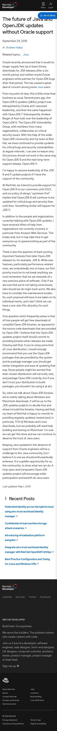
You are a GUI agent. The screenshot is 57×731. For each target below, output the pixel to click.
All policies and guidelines (13, 723)
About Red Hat (8, 689)
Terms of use (35, 720)
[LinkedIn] (7, 597)
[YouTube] (20, 597)
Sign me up (10, 666)
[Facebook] (45, 597)
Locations (34, 693)
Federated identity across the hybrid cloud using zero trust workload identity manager (29, 511)
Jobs (32, 689)
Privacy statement (9, 720)
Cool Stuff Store (37, 700)
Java (26, 54)
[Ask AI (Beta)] (47, 15)
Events (5, 693)
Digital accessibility (38, 723)
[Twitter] (32, 597)
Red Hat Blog (35, 696)
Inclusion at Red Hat (10, 700)
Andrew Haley (14, 47)
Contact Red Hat (9, 696)
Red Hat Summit (9, 704)
